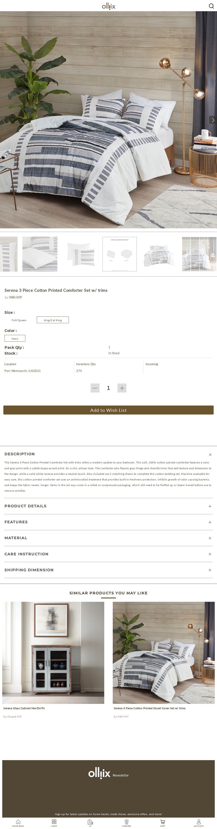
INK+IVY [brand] (15, 297)
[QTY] (108, 388)
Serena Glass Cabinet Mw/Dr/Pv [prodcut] (24, 708)
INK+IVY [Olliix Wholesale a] (123, 716)
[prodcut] (53, 653)
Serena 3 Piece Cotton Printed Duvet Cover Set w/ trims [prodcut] (150, 708)
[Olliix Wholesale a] (211, 5)
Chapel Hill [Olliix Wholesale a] (14, 716)
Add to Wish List (108, 410)
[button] (4, 120)
